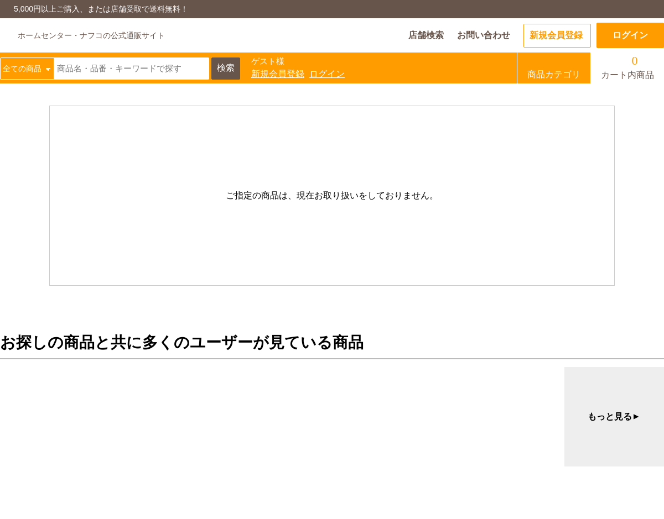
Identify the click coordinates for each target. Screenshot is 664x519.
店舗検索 (426, 35)
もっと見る (614, 416)
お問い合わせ (483, 35)
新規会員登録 (556, 35)
